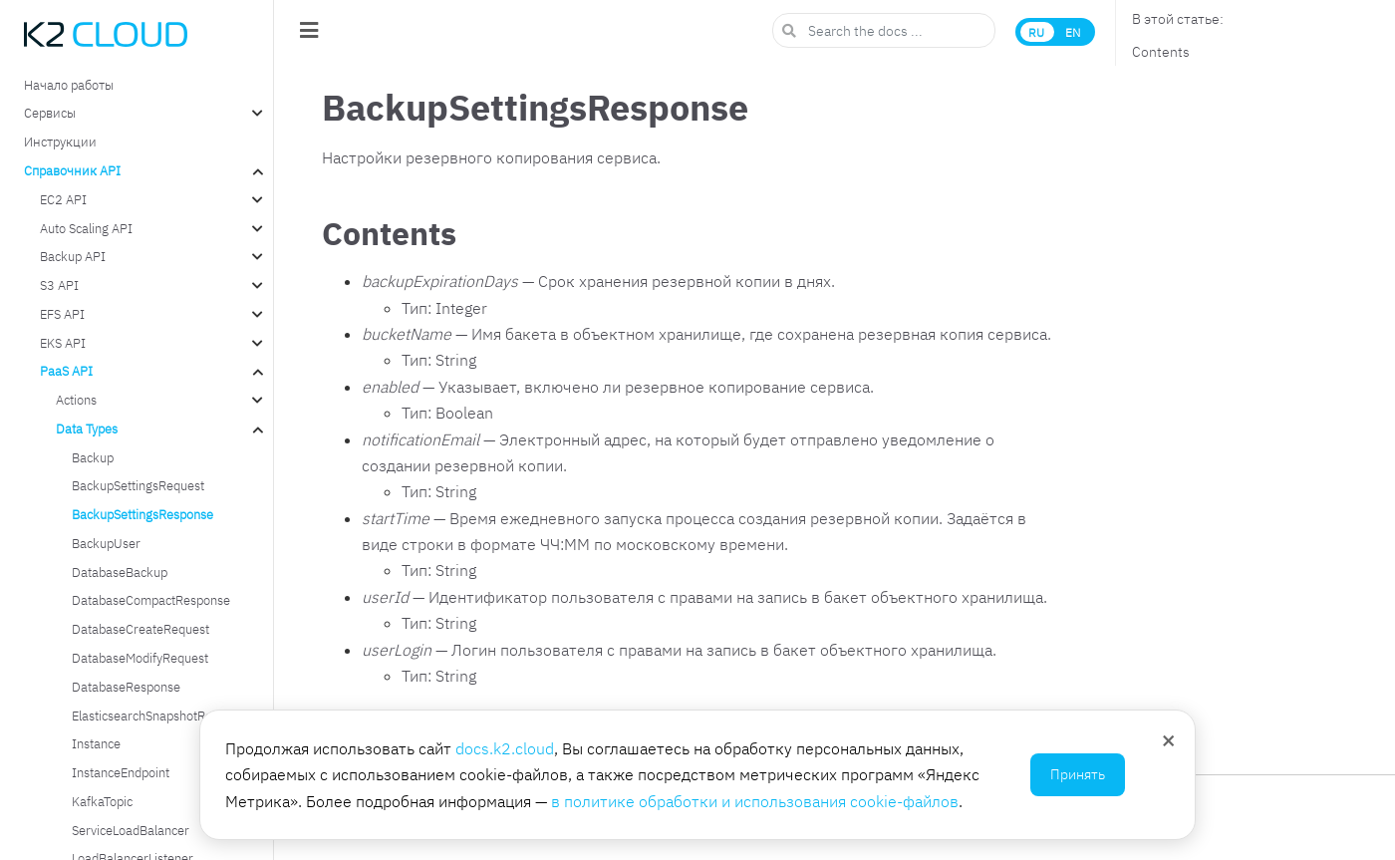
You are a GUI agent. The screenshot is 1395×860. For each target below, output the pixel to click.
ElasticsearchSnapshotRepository (164, 715)
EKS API (63, 343)
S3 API (59, 285)
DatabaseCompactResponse (151, 600)
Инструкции (60, 141)
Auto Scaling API (86, 228)
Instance (96, 743)
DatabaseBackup (119, 572)
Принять (1077, 774)
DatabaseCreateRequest (140, 629)
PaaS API (66, 371)
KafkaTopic (102, 801)
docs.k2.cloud (504, 748)
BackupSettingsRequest (138, 485)
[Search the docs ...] (883, 30)
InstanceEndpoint (120, 772)
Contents (1161, 52)
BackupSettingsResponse (142, 514)
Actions (76, 400)
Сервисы (50, 113)
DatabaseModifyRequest (140, 658)
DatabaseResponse (126, 687)
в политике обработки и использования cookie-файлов (755, 801)
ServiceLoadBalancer (130, 830)
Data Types (87, 428)
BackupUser (106, 543)
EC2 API (63, 199)
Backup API (73, 256)
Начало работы (69, 85)
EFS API (62, 314)
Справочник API (72, 170)
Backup (93, 457)
